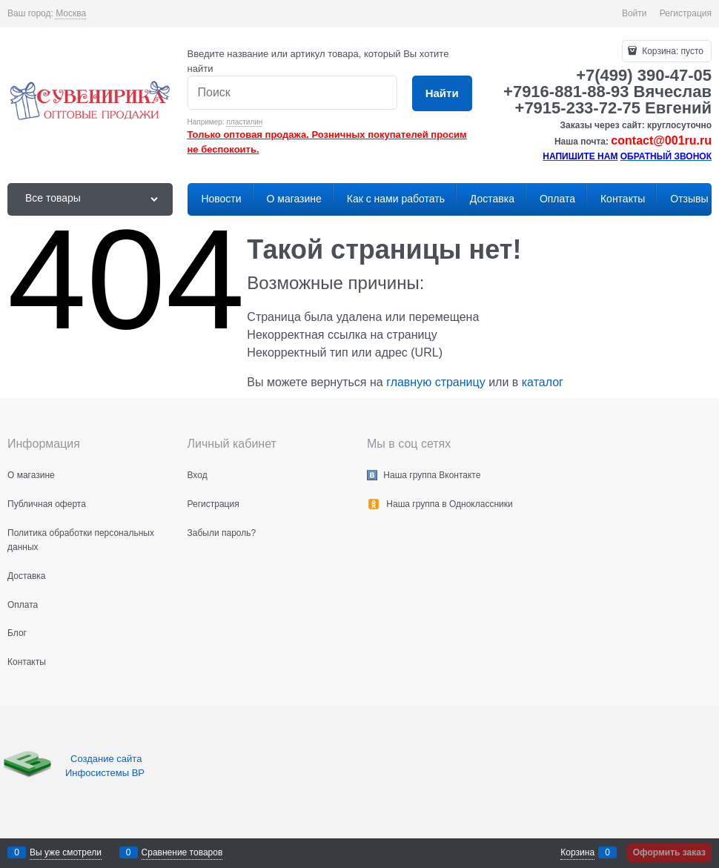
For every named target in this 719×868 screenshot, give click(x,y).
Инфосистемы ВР (105, 772)
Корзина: (671, 51)
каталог (542, 382)
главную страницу (436, 382)
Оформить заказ (669, 852)
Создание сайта (107, 758)
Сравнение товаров (182, 852)
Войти (634, 13)
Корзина (577, 852)
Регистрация (686, 13)
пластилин (244, 122)
